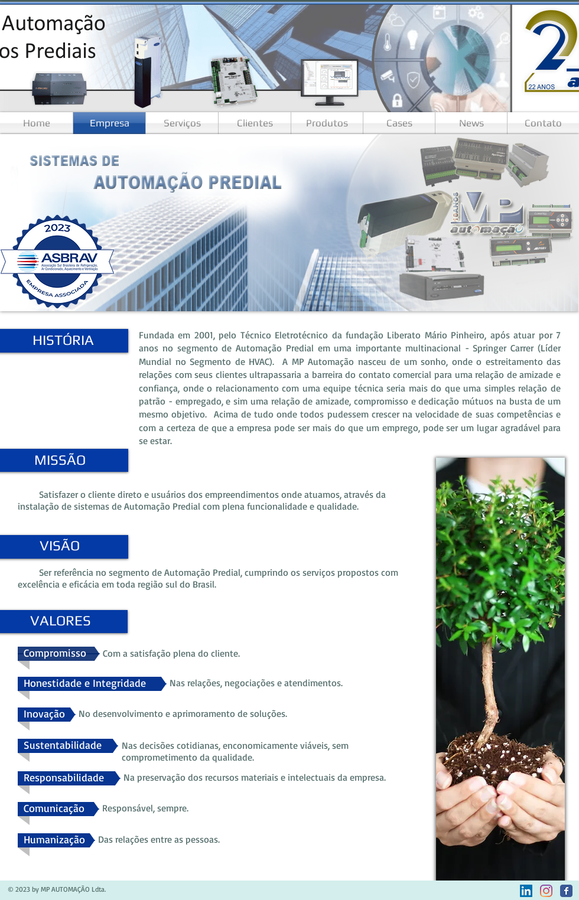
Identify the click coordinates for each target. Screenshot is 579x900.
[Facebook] (566, 891)
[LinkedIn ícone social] (526, 891)
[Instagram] (546, 891)
